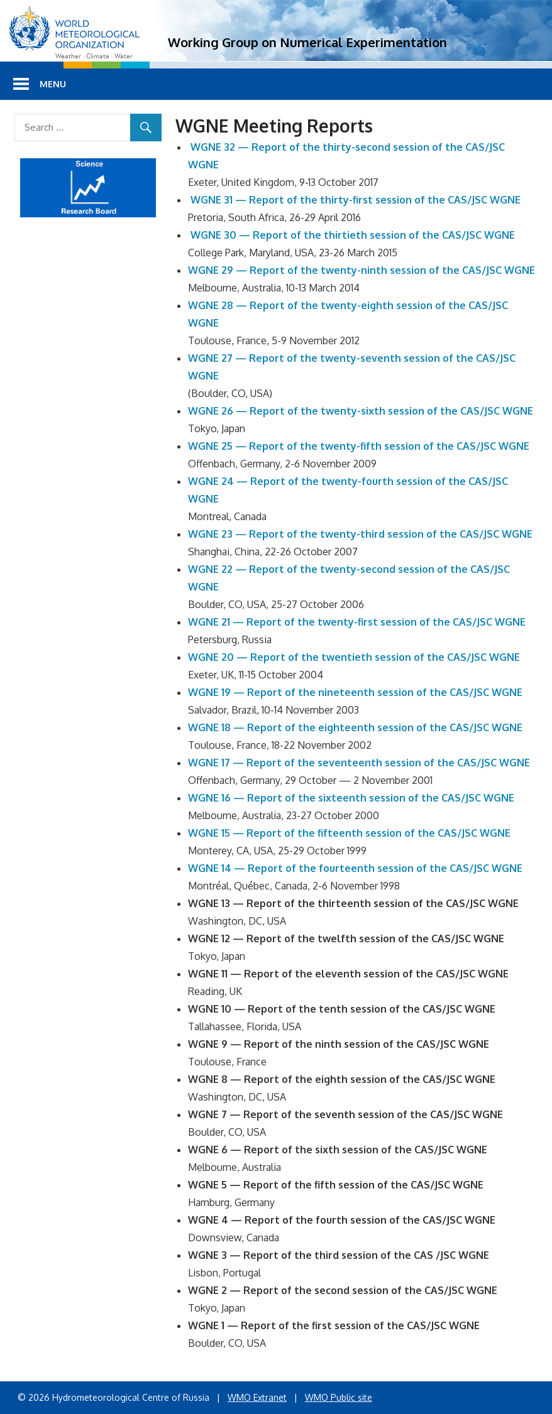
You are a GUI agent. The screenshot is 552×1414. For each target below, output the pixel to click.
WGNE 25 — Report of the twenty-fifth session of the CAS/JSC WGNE (358, 446)
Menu (53, 84)
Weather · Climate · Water (94, 56)
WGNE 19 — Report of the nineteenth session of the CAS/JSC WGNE (355, 692)
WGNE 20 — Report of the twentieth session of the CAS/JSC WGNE (354, 657)
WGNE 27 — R (222, 358)
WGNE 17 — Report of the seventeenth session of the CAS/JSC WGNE (359, 762)
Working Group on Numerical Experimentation (307, 42)
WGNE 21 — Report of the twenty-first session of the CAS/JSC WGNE (357, 622)
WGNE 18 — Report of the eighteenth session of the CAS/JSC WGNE (355, 727)
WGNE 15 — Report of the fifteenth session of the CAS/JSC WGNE (349, 833)
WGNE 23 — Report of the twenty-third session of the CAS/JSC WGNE (360, 534)
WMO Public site (338, 1397)
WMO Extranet (257, 1397)
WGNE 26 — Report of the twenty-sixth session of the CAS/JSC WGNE (360, 411)
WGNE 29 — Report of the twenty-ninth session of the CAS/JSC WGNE (361, 270)
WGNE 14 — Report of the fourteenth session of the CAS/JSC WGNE (355, 868)
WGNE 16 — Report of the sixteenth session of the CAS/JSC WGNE (351, 797)
